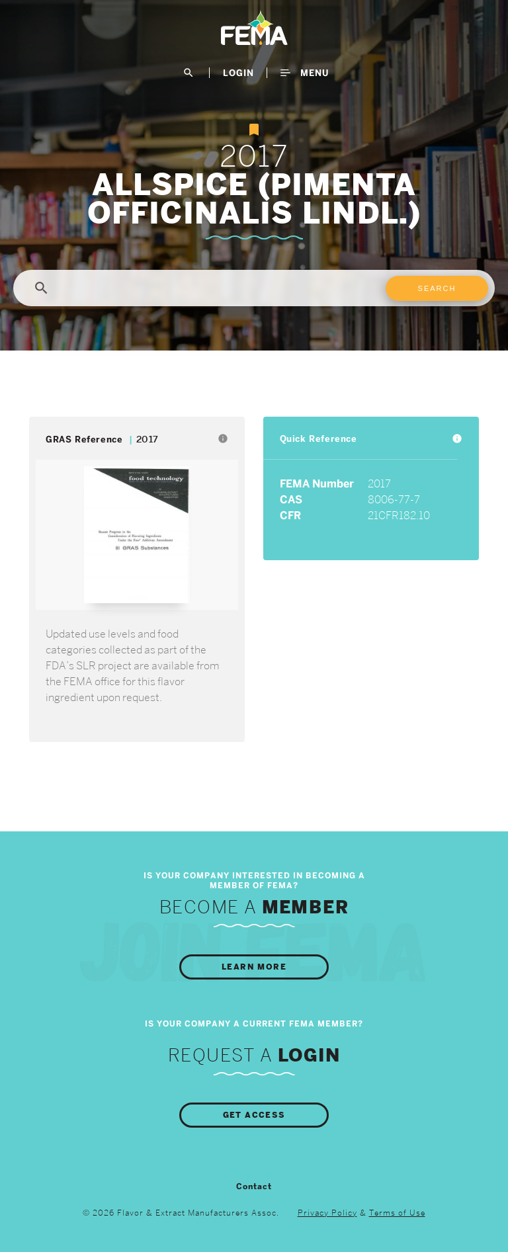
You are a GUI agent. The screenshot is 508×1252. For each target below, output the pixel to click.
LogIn (238, 73)
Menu (304, 73)
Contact (254, 1186)
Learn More (254, 967)
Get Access (254, 1115)
